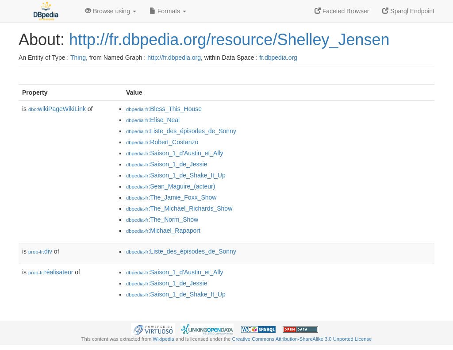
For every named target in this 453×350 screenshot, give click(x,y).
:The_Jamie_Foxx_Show (171, 197)
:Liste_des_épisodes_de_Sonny (181, 131)
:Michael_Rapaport (163, 230)
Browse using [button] (110, 11)
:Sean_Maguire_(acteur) (170, 186)
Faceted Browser (342, 11)
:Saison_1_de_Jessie (166, 164)
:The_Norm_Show (162, 219)
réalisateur (50, 272)
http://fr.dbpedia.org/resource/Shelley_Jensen (229, 40)
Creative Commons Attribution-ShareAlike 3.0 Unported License (302, 339)
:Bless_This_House (164, 108)
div (40, 251)
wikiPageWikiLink (57, 108)
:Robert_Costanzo (162, 142)
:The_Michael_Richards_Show (179, 208)
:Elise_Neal (153, 119)
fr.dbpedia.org (278, 57)
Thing (78, 57)
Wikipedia (163, 339)
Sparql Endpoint (408, 11)
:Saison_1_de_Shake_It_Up (176, 175)
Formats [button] (168, 11)
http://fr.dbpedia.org (174, 57)
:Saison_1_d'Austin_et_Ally (174, 153)
